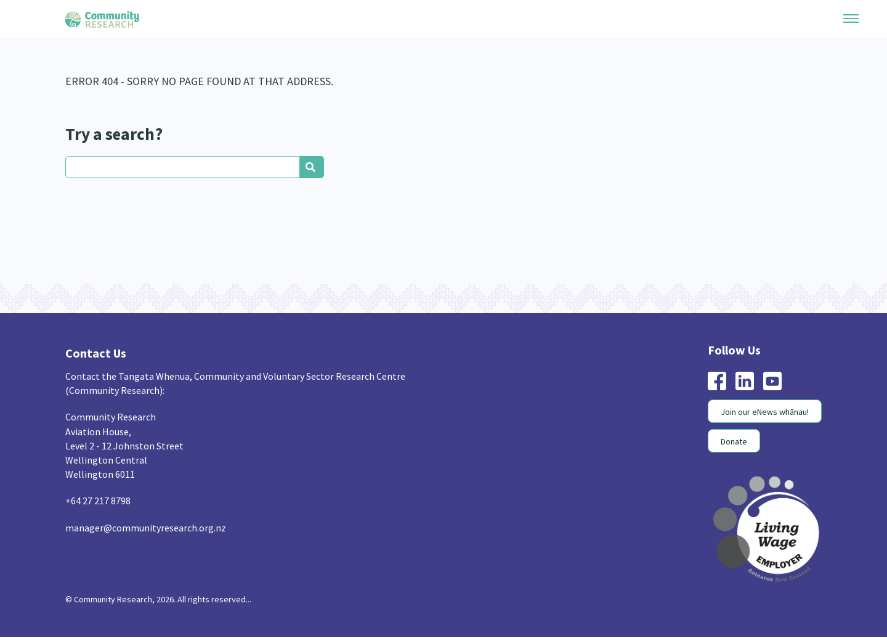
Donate (734, 441)
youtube (772, 381)
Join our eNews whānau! (765, 411)
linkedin (744, 381)
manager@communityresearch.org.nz (145, 528)
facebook (717, 381)
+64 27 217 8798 (98, 500)
